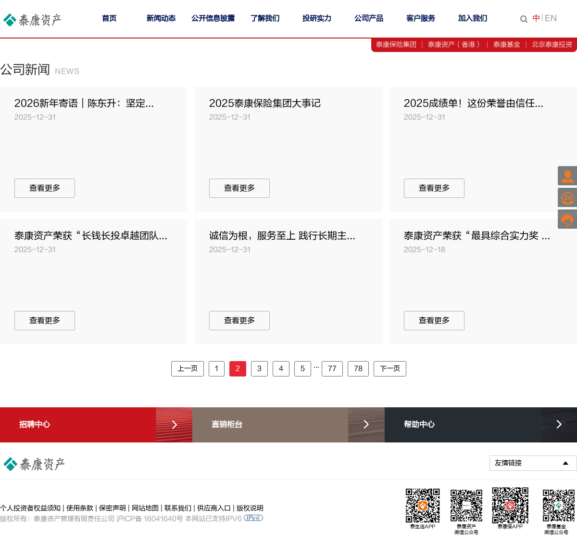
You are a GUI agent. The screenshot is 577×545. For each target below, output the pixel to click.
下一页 (390, 368)
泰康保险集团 (396, 44)
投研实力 (316, 18)
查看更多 (44, 188)
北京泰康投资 (552, 44)
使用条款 (79, 508)
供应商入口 (214, 508)
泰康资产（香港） (455, 44)
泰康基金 (506, 44)
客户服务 (420, 18)
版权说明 (250, 508)
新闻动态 (161, 18)
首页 (109, 18)
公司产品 (368, 18)
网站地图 (145, 508)
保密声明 (112, 508)
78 (358, 368)
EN (551, 18)
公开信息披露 (213, 18)
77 (332, 368)
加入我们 (472, 18)
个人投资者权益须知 (30, 508)
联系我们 (177, 508)
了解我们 (265, 18)
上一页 (187, 368)
